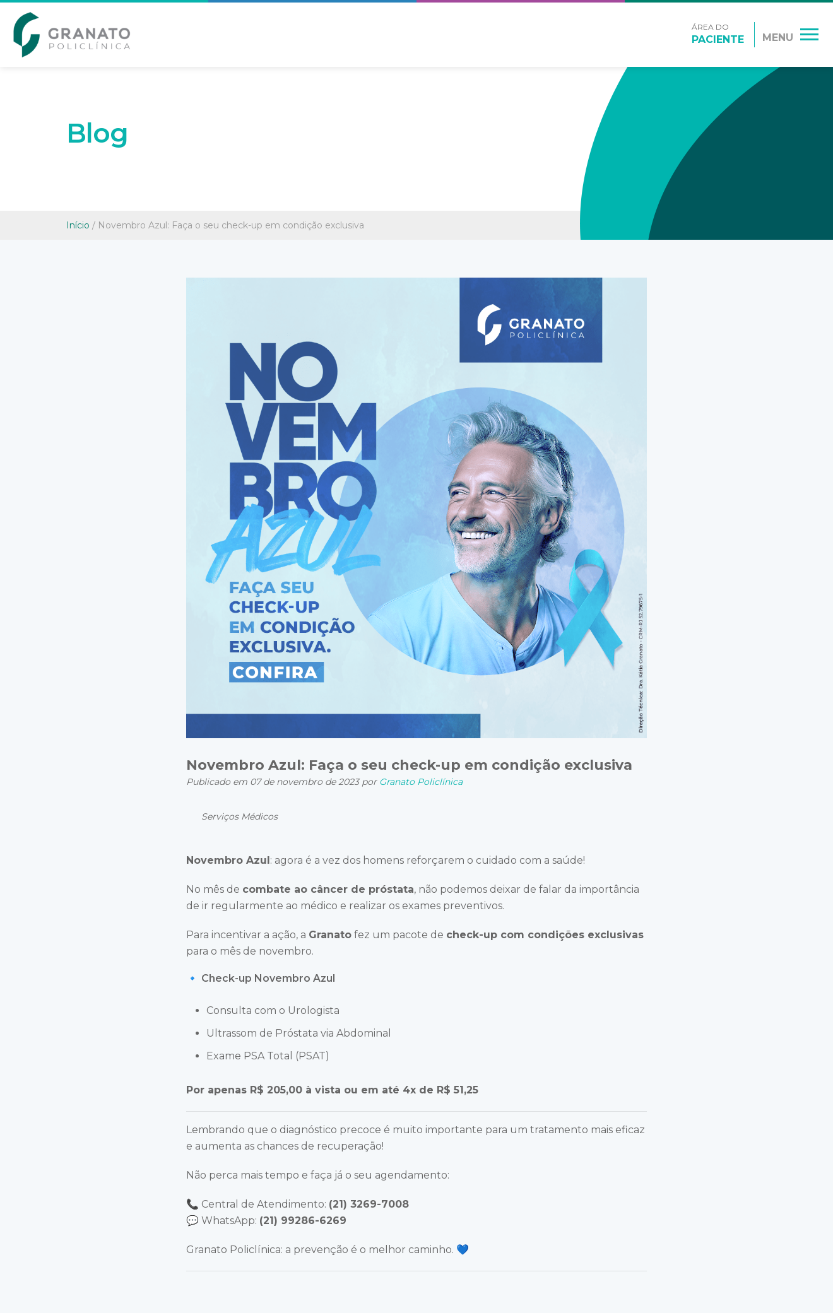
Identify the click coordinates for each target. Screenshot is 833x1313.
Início (78, 225)
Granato (330, 935)
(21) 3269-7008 (369, 1204)
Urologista (314, 1010)
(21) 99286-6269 (302, 1221)
